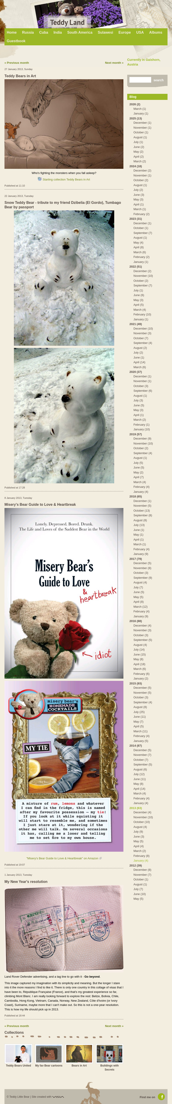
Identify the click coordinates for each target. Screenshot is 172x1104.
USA (140, 32)
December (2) (142, 170)
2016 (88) (135, 621)
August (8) (140, 520)
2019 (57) (135, 434)
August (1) (140, 137)
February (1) (141, 424)
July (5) (138, 462)
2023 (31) (135, 218)
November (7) (142, 755)
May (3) (138, 199)
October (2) (140, 180)
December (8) (142, 869)
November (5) (142, 505)
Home (12, 32)
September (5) (142, 640)
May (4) (138, 242)
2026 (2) (134, 104)
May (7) (138, 721)
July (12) (139, 774)
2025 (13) (135, 118)
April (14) (139, 362)
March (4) (139, 309)
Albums (155, 32)
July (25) (139, 712)
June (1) (138, 357)
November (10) (143, 275)
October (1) (140, 132)
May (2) (138, 151)
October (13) (141, 510)
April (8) (138, 247)
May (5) (138, 597)
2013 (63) (135, 808)
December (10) (143, 328)
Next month (113, 62)
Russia (28, 32)
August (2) (140, 348)
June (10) (139, 894)
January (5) (140, 741)
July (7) (138, 587)
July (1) (138, 142)
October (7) (140, 338)
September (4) (142, 343)
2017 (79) (135, 559)
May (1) (138, 534)
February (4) (141, 486)
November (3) (142, 333)
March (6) (139, 252)
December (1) (142, 122)
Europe (124, 32)
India (58, 32)
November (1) (142, 127)
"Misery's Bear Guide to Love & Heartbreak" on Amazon (62, 858)
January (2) (140, 678)
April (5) (138, 304)
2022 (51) (135, 266)
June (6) (138, 295)
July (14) (139, 649)
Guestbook (16, 41)
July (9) (138, 831)
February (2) (141, 214)
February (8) (141, 856)
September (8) (142, 515)
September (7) (142, 233)
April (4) (138, 846)
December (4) (142, 625)
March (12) (140, 606)
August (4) (140, 582)
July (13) (139, 525)
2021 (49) (135, 324)
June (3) (138, 194)
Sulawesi (105, 32)
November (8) (142, 568)
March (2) (139, 161)
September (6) (142, 390)
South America (79, 32)
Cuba (43, 32)
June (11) (139, 716)
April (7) (138, 477)
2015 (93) (135, 683)
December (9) (142, 438)
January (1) (140, 113)
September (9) (142, 577)
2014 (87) (135, 745)
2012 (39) (135, 865)
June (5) (138, 405)
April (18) (139, 664)
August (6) (140, 769)
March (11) (140, 731)
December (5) (142, 563)
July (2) (138, 189)
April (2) (138, 156)
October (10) (141, 822)
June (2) (138, 147)
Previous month (18, 62)
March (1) (139, 108)
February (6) (141, 673)
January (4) (140, 491)
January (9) (140, 554)
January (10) (141, 429)
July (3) (138, 400)
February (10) (142, 314)
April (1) (138, 204)
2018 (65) (135, 496)
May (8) (138, 659)
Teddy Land (67, 22)
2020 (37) (135, 372)
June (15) (139, 654)
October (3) (140, 386)
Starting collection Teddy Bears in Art (66, 179)
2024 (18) (135, 166)
